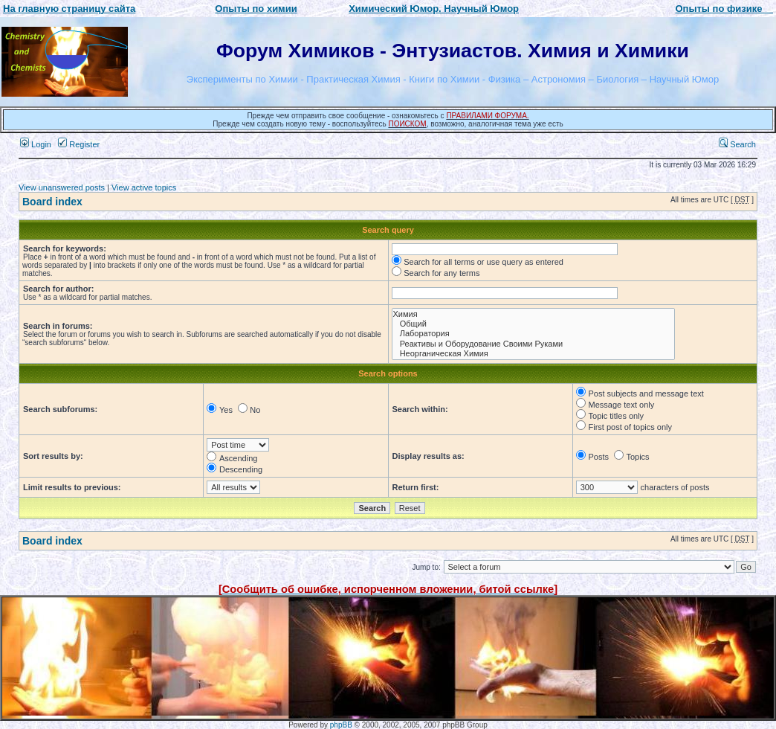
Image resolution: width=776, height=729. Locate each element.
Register (79, 144)
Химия (533, 314)
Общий (533, 324)
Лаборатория (533, 333)
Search (737, 144)
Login (35, 144)
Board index (52, 202)
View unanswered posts (62, 187)
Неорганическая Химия (533, 354)
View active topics (143, 187)
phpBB (341, 725)
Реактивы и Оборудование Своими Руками (533, 344)
